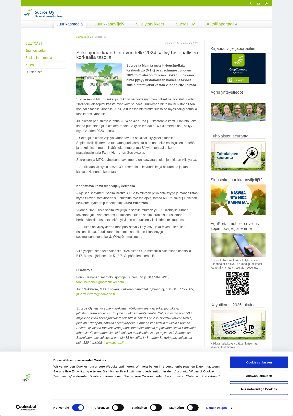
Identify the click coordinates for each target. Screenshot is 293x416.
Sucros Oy (185, 24)
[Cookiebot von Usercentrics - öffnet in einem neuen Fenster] (26, 408)
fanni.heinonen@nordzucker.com (100, 282)
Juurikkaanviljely (109, 24)
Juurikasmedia (70, 24)
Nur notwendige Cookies (259, 389)
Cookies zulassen (259, 362)
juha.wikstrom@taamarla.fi (95, 294)
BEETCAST (34, 43)
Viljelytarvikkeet (150, 24)
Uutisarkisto (34, 72)
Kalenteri (31, 65)
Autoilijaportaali (220, 24)
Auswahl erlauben (259, 376)
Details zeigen (216, 408)
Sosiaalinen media (38, 57)
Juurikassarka (35, 50)
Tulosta (258, 3)
